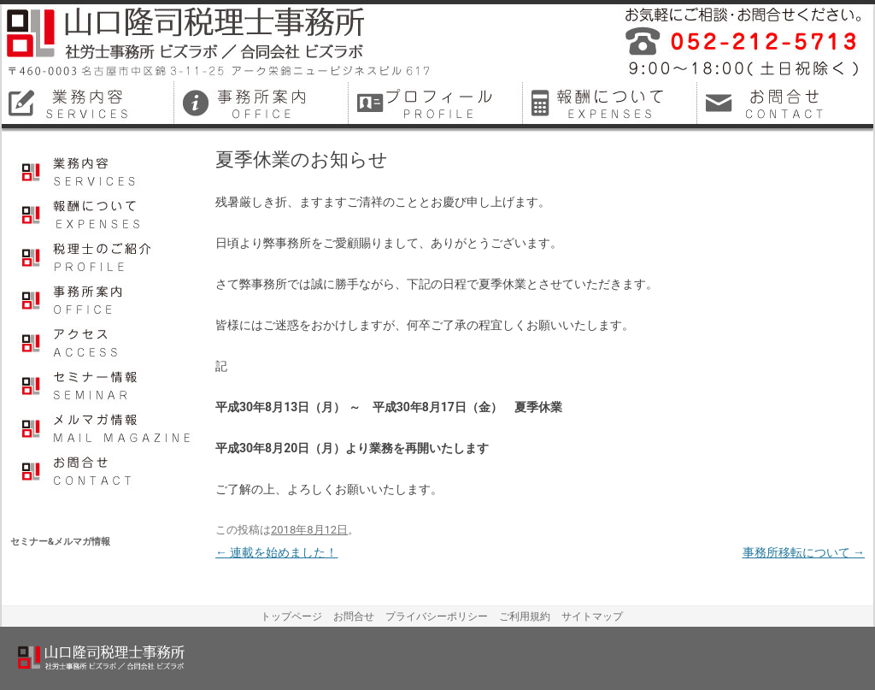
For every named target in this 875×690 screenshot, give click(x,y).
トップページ (291, 616)
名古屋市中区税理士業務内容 (88, 102)
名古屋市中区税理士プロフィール (437, 102)
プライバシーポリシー (436, 616)
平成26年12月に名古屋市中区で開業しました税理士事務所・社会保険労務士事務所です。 (736, 42)
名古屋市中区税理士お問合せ (786, 102)
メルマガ (106, 426)
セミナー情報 (106, 384)
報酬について (106, 213)
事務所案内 (106, 298)
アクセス (106, 341)
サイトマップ (592, 616)
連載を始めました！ (276, 552)
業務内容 (106, 170)
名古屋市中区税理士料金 (611, 102)
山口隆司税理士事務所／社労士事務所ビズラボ (220, 42)
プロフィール (106, 255)
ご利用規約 (524, 616)
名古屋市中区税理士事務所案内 (263, 102)
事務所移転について (804, 552)
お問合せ (106, 469)
